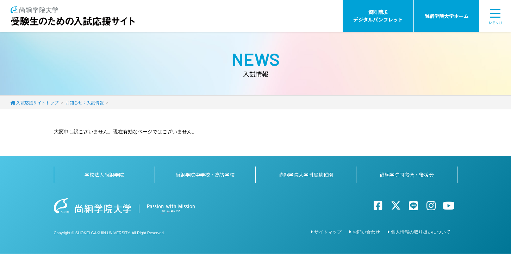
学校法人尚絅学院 (104, 174)
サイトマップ (328, 232)
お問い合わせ (366, 232)
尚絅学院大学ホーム (446, 15)
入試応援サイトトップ (37, 102)
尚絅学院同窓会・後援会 (407, 174)
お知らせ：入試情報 (85, 102)
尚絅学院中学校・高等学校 (205, 174)
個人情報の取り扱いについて (420, 232)
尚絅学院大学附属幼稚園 (306, 174)
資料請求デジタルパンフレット (378, 15)
